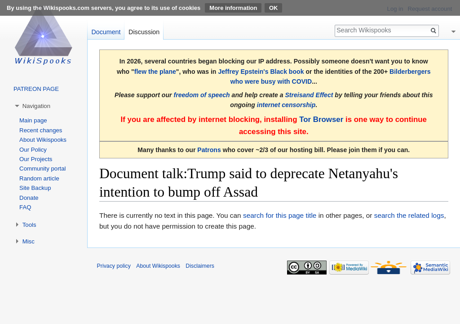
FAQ (25, 207)
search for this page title (279, 215)
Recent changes (40, 130)
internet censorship (286, 104)
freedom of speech (201, 95)
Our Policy (33, 149)
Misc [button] (28, 241)
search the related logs (409, 215)
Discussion (143, 32)
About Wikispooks (42, 139)
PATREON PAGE (36, 89)
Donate (29, 197)
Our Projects (35, 159)
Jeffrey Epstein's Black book (261, 71)
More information (233, 7)
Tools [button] (29, 224)
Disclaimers (200, 266)
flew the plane (155, 71)
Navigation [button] (36, 106)
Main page (33, 120)
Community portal (42, 168)
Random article (39, 178)
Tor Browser (321, 119)
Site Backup (35, 187)
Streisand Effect (309, 95)
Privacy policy (114, 266)
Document (105, 32)
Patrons (209, 149)
